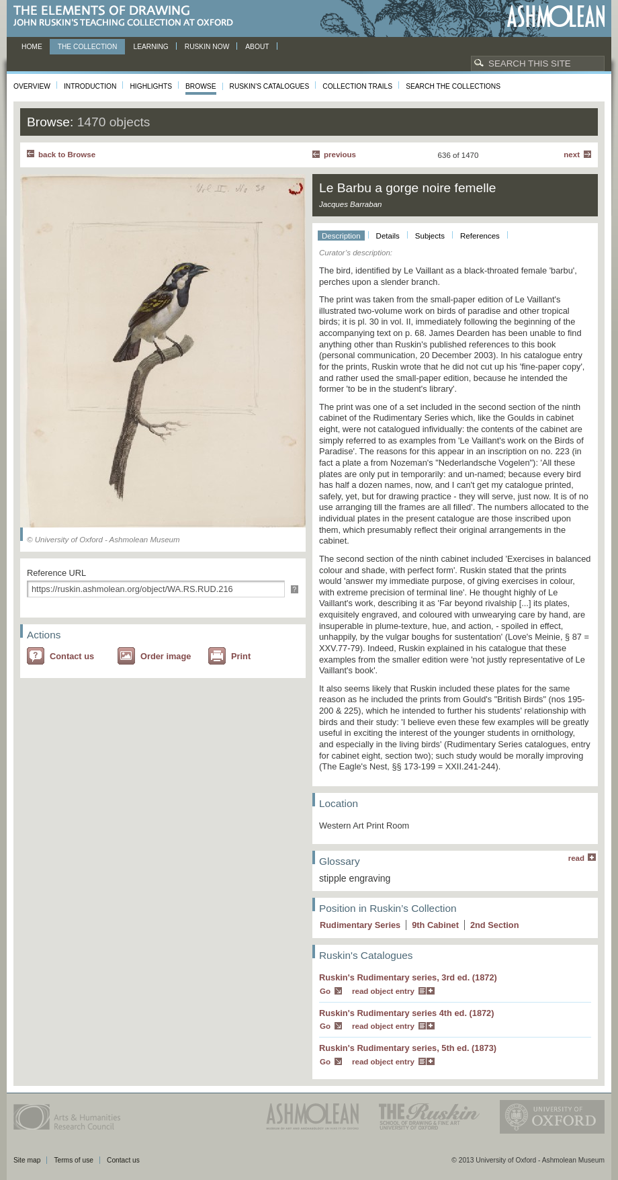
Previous (340, 155)
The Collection (88, 46)
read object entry (383, 991)
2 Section (494, 925)
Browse (200, 86)
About (257, 46)
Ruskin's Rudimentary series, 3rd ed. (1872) (408, 977)
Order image (165, 656)
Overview (31, 86)
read (576, 858)
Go (325, 991)
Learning (150, 46)
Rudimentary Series (360, 925)
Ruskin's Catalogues (270, 86)
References (480, 236)
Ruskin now (207, 46)
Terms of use (73, 1160)
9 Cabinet (435, 925)
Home (31, 46)
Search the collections (453, 86)
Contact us (72, 656)
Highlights (151, 86)
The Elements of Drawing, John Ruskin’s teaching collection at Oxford (127, 16)
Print (241, 656)
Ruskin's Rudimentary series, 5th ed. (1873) (407, 1048)
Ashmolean (556, 16)
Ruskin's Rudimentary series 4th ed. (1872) (406, 1013)
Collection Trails (357, 86)
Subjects (430, 236)
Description (341, 236)
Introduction (90, 86)
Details (388, 236)
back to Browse (66, 155)
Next (572, 155)
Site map (26, 1160)
